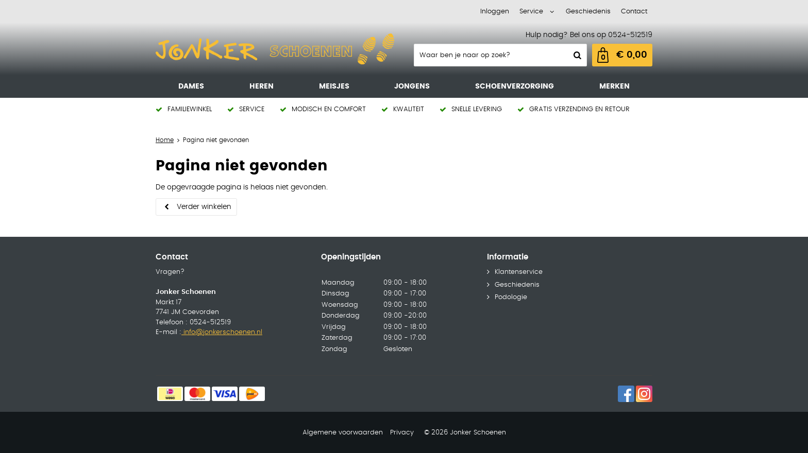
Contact (634, 11)
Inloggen (494, 11)
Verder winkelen (204, 207)
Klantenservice (519, 272)
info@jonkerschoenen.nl (221, 332)
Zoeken (576, 55)
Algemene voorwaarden (342, 432)
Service (531, 11)
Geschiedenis (588, 11)
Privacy (402, 432)
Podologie (511, 297)
